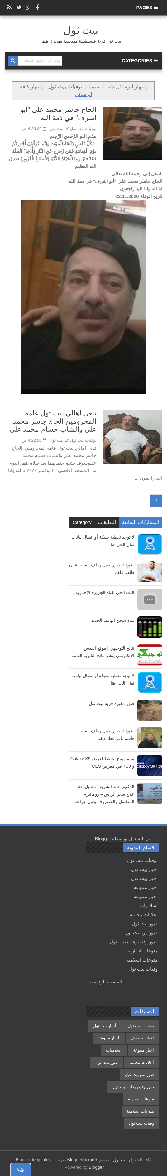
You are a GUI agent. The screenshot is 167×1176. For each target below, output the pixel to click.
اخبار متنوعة (146, 896)
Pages (147, 7)
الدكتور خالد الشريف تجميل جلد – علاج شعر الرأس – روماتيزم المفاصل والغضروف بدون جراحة (104, 794)
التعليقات (107, 522)
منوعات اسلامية (142, 959)
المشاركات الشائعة (140, 522)
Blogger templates (33, 1159)
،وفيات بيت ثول (83, 128)
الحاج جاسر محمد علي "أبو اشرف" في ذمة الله (58, 114)
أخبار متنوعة (146, 887)
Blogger (103, 838)
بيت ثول (120, 1159)
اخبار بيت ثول (144, 878)
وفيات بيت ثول (143, 969)
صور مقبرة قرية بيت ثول (111, 703)
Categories (140, 60)
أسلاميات (149, 905)
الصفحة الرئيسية (105, 981)
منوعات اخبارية (143, 950)
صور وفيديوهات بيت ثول (134, 941)
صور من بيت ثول (141, 932)
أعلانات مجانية (144, 914)
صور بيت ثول (145, 923)
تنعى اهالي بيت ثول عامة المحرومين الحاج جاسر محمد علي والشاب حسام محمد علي (52, 421)
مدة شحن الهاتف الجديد (112, 620)
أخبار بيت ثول (144, 869)
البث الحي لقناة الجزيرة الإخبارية (104, 592)
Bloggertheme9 (82, 1159)
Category (82, 522)
